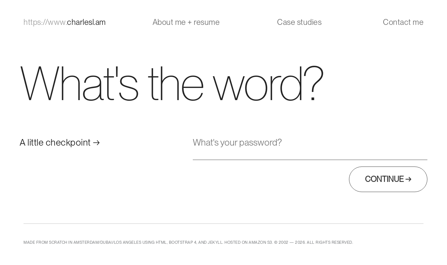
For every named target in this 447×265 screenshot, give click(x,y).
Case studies (299, 22)
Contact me (403, 22)
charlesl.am (65, 22)
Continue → (388, 179)
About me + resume (186, 22)
